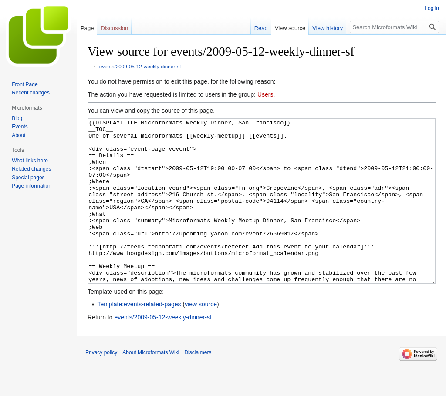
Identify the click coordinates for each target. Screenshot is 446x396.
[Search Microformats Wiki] (394, 27)
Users (265, 94)
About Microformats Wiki (150, 385)
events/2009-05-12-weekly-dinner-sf (140, 66)
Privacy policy (101, 385)
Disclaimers (197, 385)
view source (201, 336)
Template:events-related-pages (139, 336)
